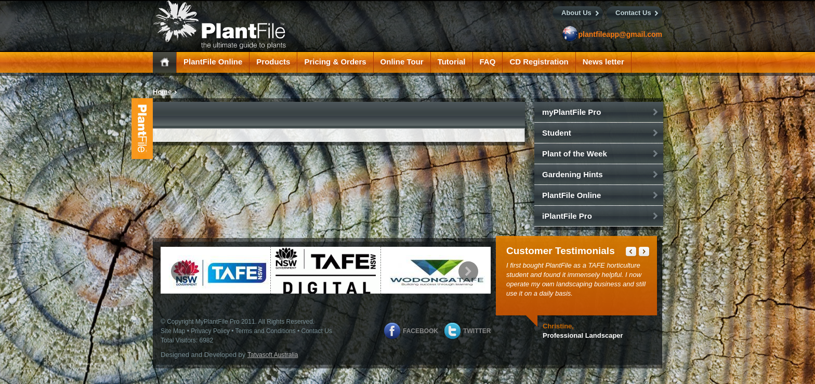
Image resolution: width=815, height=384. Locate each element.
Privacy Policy (210, 331)
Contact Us (633, 13)
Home (162, 92)
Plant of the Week (574, 153)
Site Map (173, 331)
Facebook (420, 331)
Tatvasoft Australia (272, 355)
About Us (576, 13)
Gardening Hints (572, 174)
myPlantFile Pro (571, 112)
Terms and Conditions (265, 331)
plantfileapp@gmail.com (620, 34)
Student (556, 132)
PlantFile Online (571, 195)
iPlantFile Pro (567, 215)
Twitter (477, 331)
